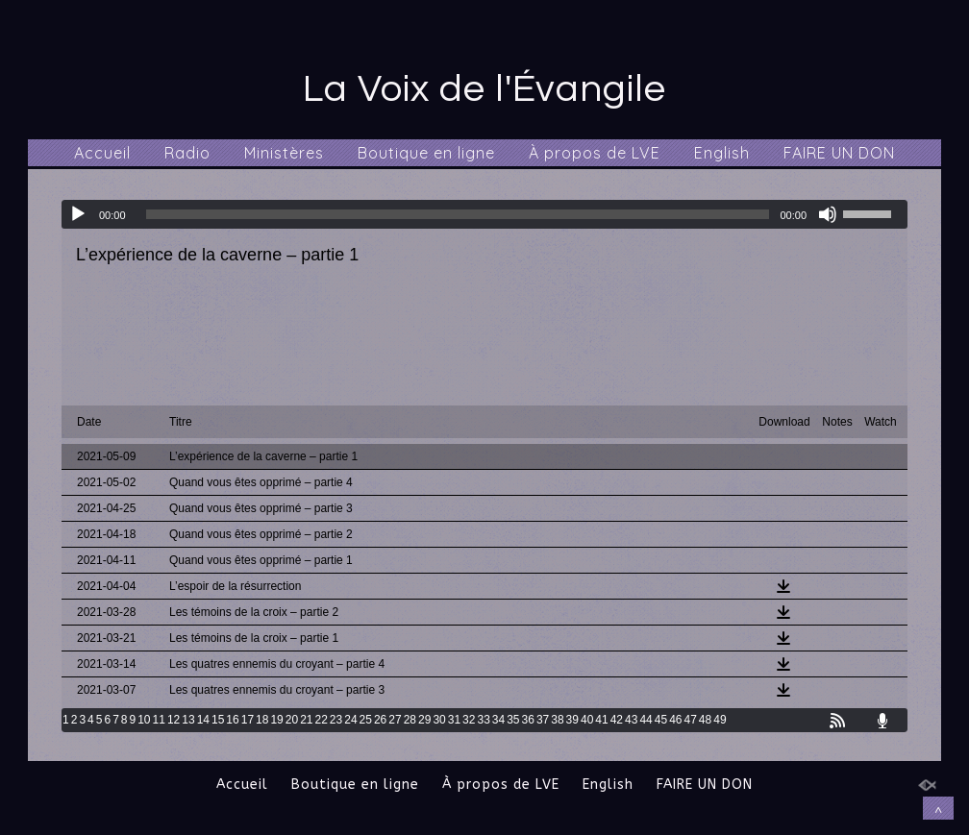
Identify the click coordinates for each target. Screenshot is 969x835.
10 (143, 719)
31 (454, 719)
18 (262, 719)
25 (366, 719)
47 (689, 719)
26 (380, 719)
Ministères (284, 152)
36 (528, 719)
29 (424, 719)
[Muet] (827, 214)
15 (217, 719)
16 (232, 719)
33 (483, 719)
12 (173, 719)
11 (159, 719)
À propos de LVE (594, 152)
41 (601, 719)
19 (276, 719)
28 (410, 719)
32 (468, 719)
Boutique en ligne (426, 152)
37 (542, 719)
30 (439, 719)
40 (587, 719)
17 (247, 719)
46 (675, 719)
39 (572, 719)
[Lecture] (77, 214)
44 (645, 719)
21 (306, 719)
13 (188, 719)
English (722, 152)
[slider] (458, 214)
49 (719, 719)
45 (661, 719)
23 (336, 719)
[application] (484, 214)
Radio (187, 152)
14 (203, 719)
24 (350, 719)
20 (292, 719)
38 (557, 719)
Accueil (102, 152)
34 (498, 719)
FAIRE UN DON (839, 152)
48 (705, 719)
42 (616, 719)
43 (631, 719)
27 (394, 719)
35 (513, 719)
